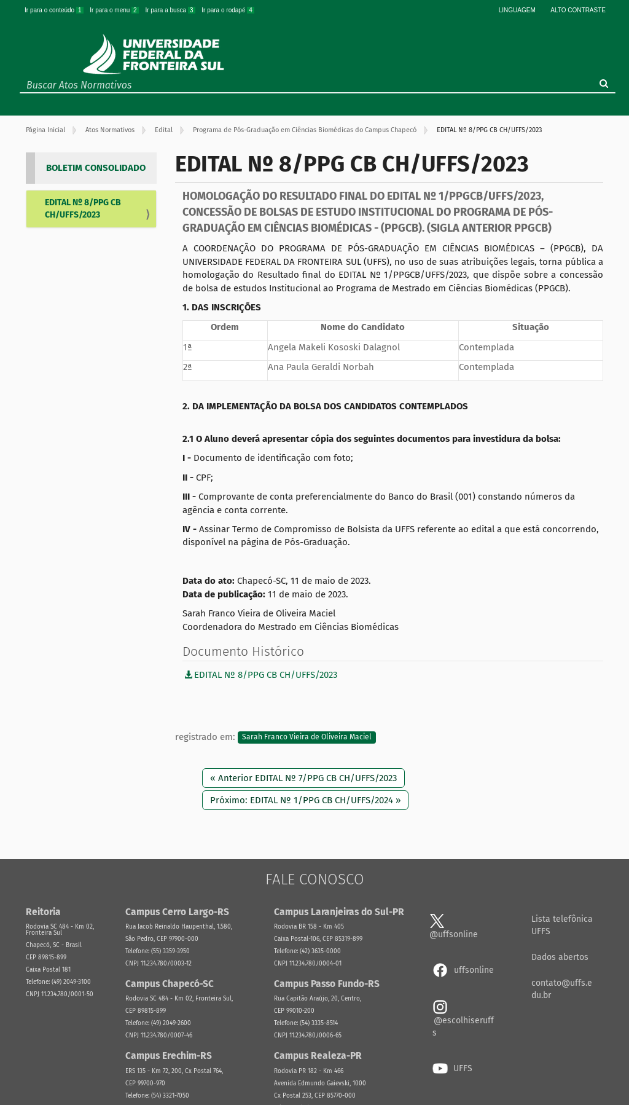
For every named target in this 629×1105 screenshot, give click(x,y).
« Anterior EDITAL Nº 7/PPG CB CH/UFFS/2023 (303, 778)
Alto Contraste (578, 10)
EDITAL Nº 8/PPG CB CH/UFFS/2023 (83, 208)
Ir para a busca (171, 10)
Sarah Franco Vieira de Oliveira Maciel (307, 737)
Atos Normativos (110, 130)
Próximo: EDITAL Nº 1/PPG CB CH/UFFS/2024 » (305, 800)
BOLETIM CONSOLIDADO (96, 167)
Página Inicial (45, 130)
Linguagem (517, 10)
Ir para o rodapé (227, 10)
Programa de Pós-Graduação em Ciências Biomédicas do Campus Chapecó (304, 130)
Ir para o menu (115, 10)
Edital (164, 130)
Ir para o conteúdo (55, 10)
